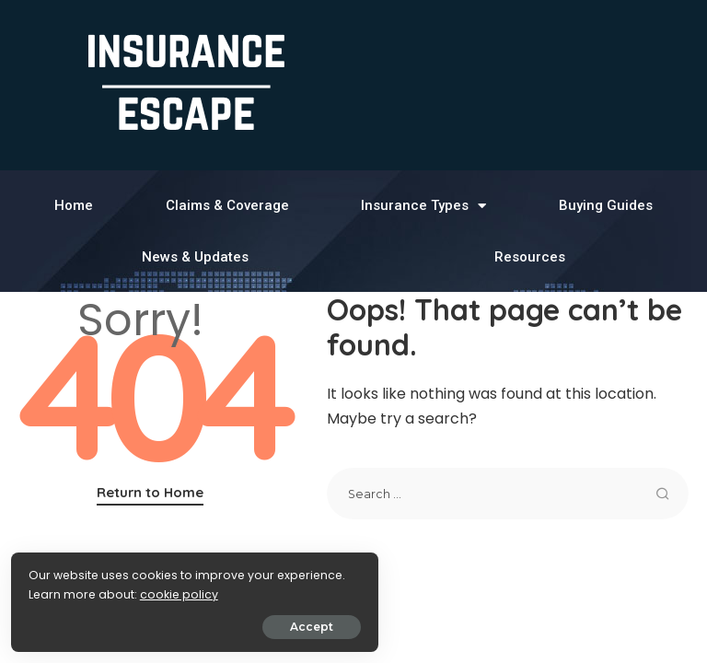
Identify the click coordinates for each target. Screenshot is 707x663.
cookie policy (71, 591)
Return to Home (150, 492)
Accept (222, 623)
